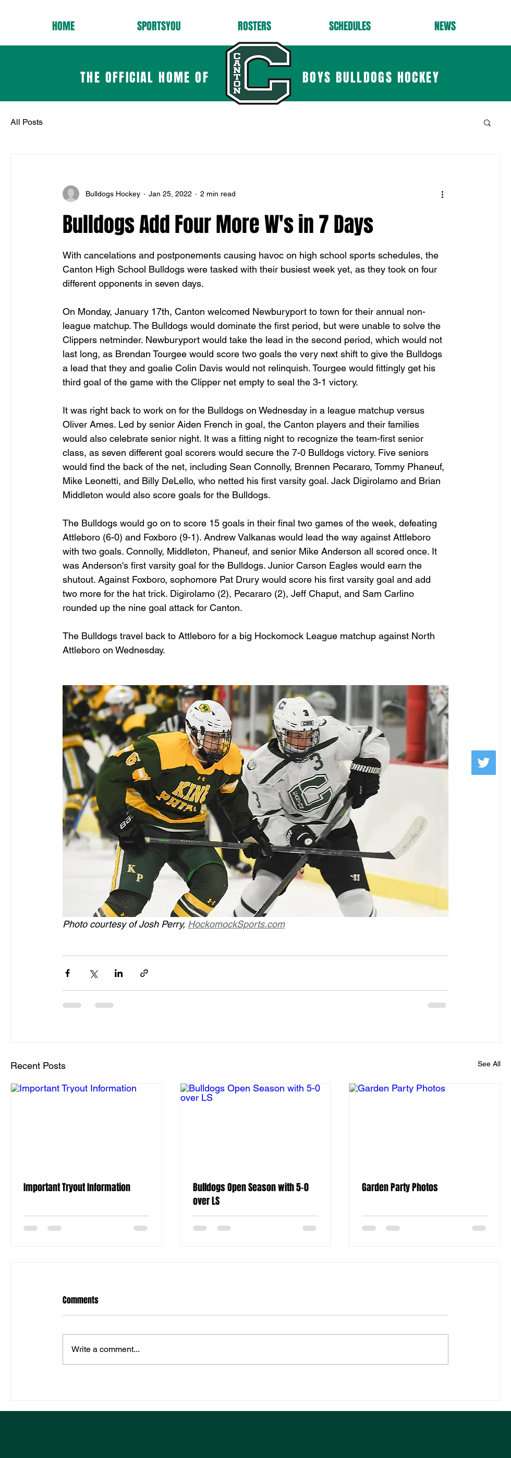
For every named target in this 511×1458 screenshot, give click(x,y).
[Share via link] (144, 973)
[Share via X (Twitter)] (93, 973)
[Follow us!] (483, 762)
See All (489, 1064)
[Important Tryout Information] (86, 1126)
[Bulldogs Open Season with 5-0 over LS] (255, 1126)
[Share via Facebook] (67, 973)
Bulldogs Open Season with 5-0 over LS (251, 1194)
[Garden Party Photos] (424, 1126)
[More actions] (442, 193)
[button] (487, 122)
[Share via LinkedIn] (119, 973)
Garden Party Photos (400, 1187)
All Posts (26, 122)
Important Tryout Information (76, 1187)
